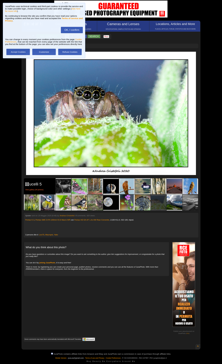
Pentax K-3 (29, 220)
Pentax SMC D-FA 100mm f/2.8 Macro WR (52, 220)
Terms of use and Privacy (94, 358)
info (187, 333)
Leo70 (41, 235)
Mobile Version (61, 358)
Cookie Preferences (113, 358)
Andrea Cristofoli (67, 216)
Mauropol (49, 235)
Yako (56, 235)
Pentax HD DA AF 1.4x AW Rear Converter (91, 220)
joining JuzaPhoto (47, 263)
